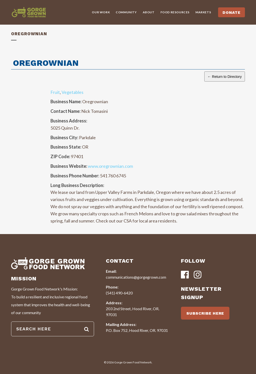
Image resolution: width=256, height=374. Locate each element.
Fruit (55, 92)
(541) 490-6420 (119, 292)
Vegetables (72, 92)
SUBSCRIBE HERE (205, 313)
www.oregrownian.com (110, 166)
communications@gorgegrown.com (136, 277)
